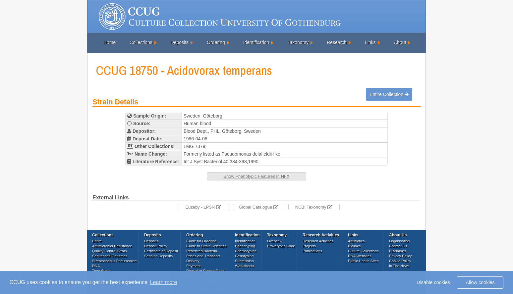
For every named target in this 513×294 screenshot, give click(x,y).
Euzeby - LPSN (203, 207)
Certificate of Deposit (161, 251)
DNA (96, 266)
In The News (399, 266)
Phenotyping (245, 246)
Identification (256, 42)
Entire (97, 241)
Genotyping (244, 256)
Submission (244, 261)
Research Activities (318, 241)
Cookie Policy (400, 261)
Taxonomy (298, 42)
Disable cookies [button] (433, 282)
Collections (141, 42)
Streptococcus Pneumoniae (114, 261)
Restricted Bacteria (201, 251)
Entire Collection (389, 94)
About (400, 42)
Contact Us (398, 246)
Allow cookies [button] (480, 282)
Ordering (216, 42)
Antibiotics (356, 241)
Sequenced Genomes (109, 256)
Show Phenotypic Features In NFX (256, 176)
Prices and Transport (203, 256)
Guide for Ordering (201, 241)
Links (370, 42)
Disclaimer (397, 251)
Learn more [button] (163, 282)
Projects (309, 246)
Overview (274, 241)
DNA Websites (359, 256)
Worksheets (244, 266)
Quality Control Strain (109, 251)
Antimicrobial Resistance (112, 246)
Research (337, 42)
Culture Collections (363, 251)
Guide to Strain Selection (206, 246)
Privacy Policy (400, 256)
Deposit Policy (155, 246)
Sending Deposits (158, 256)
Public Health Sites (363, 261)
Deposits (180, 42)
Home (109, 42)
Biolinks (354, 246)
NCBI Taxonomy (313, 207)
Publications (312, 251)
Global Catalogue (258, 207)
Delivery (193, 261)
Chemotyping (245, 251)
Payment (193, 266)
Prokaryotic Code (281, 246)
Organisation (399, 241)
